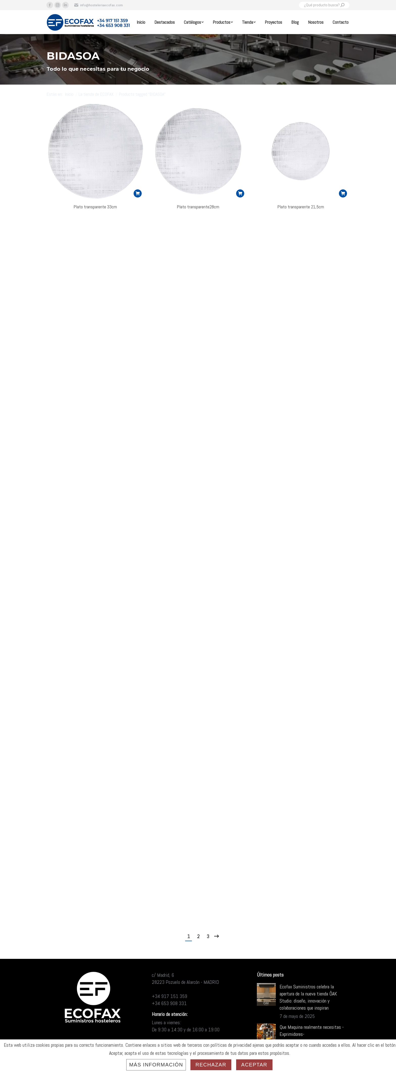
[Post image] (266, 994)
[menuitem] (141, 22)
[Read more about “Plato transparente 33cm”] (138, 193)
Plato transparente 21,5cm (300, 207)
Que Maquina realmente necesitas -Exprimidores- (312, 1030)
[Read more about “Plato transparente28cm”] (240, 193)
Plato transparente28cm (198, 207)
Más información (156, 1064)
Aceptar (254, 1064)
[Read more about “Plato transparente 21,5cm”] (343, 193)
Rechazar (210, 1064)
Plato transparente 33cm (95, 207)
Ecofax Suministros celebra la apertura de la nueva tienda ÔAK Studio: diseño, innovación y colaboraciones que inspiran (308, 997)
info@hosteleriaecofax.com (98, 5)
